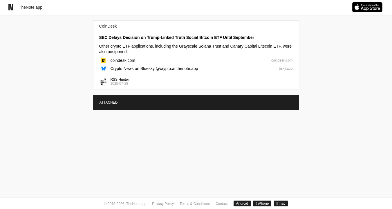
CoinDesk (108, 26)
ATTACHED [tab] (109, 102)
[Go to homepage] (11, 7)
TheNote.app (30, 7)
